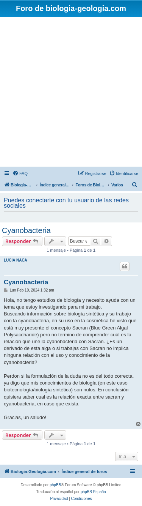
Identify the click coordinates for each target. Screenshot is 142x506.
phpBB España (93, 492)
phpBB (55, 485)
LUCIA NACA (15, 260)
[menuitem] (20, 173)
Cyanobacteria (26, 230)
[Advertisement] (71, 91)
